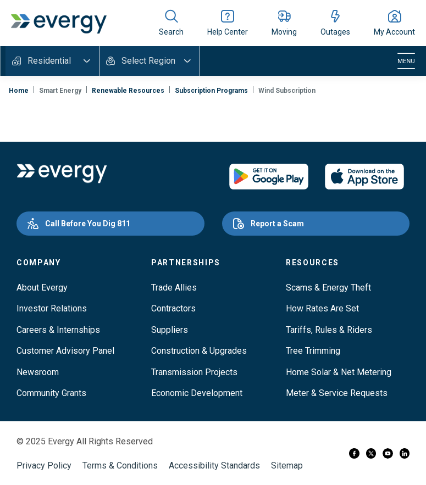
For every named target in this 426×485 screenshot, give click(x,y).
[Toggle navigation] (406, 61)
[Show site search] (171, 23)
